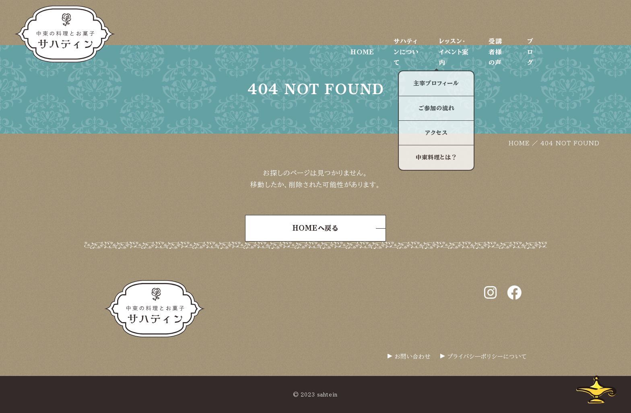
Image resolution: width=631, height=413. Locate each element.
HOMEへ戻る (315, 228)
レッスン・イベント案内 (486, 22)
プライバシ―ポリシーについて (487, 356)
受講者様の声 (558, 22)
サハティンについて (407, 22)
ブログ (607, 22)
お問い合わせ (413, 356)
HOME (348, 22)
